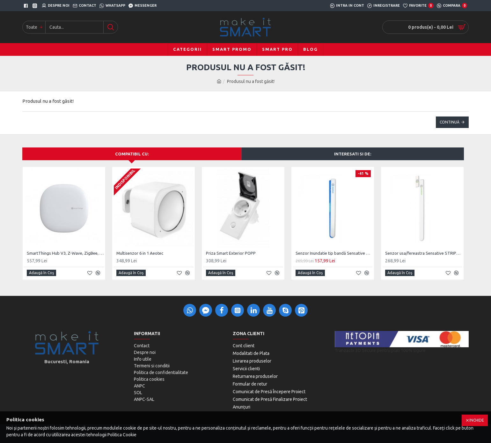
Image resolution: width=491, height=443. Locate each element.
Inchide (476, 420)
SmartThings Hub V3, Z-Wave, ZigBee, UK (65, 253)
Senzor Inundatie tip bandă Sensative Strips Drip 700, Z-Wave (334, 253)
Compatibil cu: (132, 154)
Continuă (449, 122)
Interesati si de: (352, 154)
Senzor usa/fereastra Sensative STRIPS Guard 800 (423, 253)
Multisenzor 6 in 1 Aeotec (139, 253)
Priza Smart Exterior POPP (231, 253)
